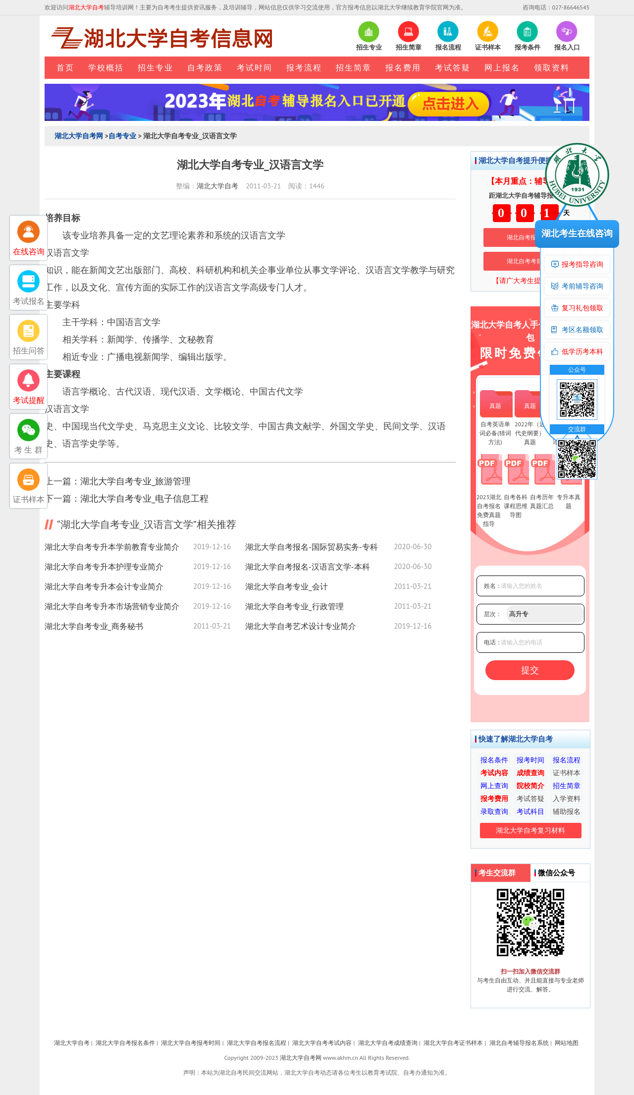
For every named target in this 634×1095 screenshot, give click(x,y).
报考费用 (494, 798)
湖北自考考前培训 (530, 261)
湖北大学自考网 (78, 135)
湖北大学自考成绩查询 (388, 1042)
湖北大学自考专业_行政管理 (294, 606)
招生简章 (353, 67)
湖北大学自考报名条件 (125, 1042)
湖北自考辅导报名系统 (519, 1042)
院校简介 (530, 785)
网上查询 (494, 785)
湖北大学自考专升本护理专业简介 (104, 567)
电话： (493, 642)
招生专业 (155, 67)
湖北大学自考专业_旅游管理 (135, 481)
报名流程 (567, 759)
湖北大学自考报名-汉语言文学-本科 (307, 567)
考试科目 (530, 811)
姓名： (493, 585)
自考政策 (205, 67)
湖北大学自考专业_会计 (286, 586)
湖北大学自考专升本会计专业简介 (104, 586)
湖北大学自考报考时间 (190, 1042)
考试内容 (494, 772)
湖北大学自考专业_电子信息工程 (144, 498)
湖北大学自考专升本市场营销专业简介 (112, 606)
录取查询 (494, 811)
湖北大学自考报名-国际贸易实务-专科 (311, 547)
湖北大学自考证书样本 (453, 1042)
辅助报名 (567, 811)
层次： (493, 614)
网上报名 (502, 67)
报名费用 (403, 67)
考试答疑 (453, 67)
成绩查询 (530, 772)
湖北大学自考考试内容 (322, 1042)
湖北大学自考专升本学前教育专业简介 (112, 547)
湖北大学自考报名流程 (256, 1042)
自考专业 (122, 135)
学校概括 (106, 67)
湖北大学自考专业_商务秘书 (94, 626)
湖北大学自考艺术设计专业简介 (300, 626)
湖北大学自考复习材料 (530, 830)
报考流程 (304, 67)
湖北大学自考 (217, 185)
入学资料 (567, 798)
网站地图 (567, 1042)
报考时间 (530, 759)
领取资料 (552, 67)
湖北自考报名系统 (530, 237)
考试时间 (254, 67)
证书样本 (567, 772)
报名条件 (494, 759)
